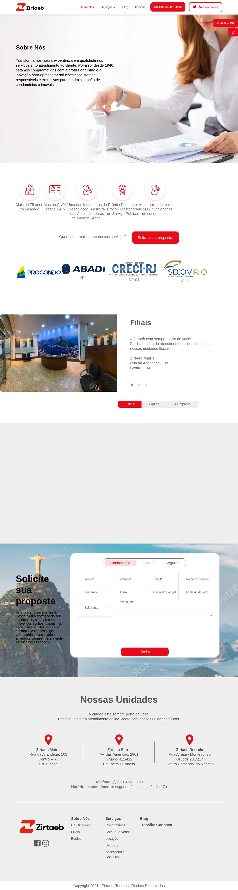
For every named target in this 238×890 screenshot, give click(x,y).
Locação (112, 839)
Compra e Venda (118, 832)
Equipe (76, 839)
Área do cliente (208, 7)
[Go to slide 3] (146, 385)
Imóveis (140, 7)
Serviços (106, 7)
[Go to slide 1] (132, 385)
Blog (125, 7)
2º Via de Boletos (225, 23)
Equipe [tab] (154, 404)
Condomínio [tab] (120, 563)
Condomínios (115, 825)
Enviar (144, 652)
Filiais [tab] (130, 404)
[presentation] (157, 643)
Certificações (81, 825)
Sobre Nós (87, 7)
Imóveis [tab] (147, 563)
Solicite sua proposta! (155, 238)
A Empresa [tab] (182, 404)
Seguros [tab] (172, 563)
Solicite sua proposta (168, 6)
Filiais (75, 832)
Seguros (112, 845)
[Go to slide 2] (139, 385)
